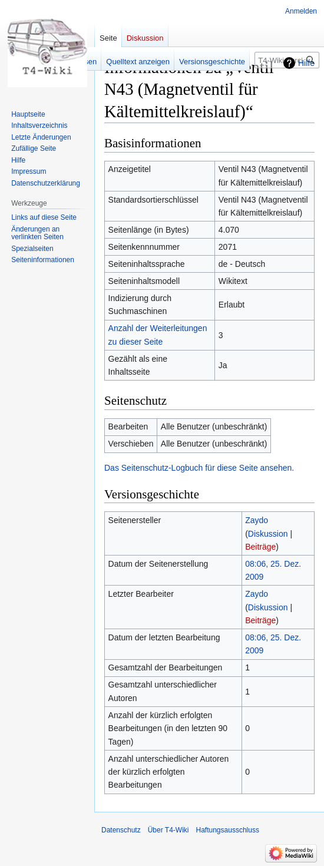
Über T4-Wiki (168, 830)
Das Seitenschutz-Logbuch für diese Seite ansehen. (199, 467)
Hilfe (306, 63)
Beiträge (260, 546)
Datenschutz (121, 830)
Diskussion (268, 533)
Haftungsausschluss (227, 830)
